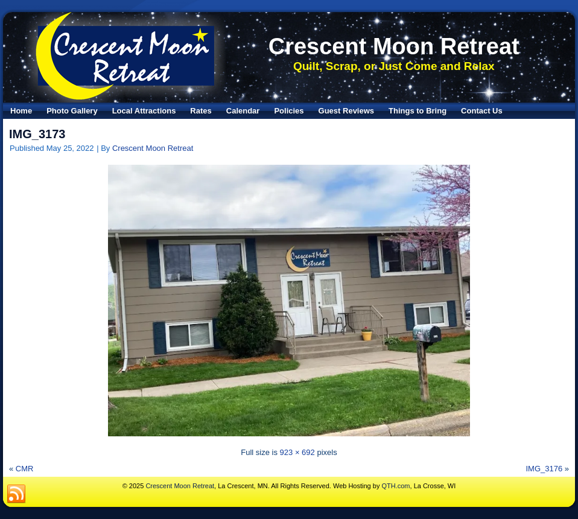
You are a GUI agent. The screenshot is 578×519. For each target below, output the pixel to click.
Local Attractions (144, 110)
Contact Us (482, 110)
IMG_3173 (37, 134)
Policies (288, 110)
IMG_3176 (544, 468)
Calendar (243, 110)
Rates (200, 110)
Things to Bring (417, 110)
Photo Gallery (72, 110)
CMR (25, 468)
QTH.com (395, 485)
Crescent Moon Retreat (393, 46)
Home (21, 110)
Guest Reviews (347, 110)
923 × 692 (297, 452)
